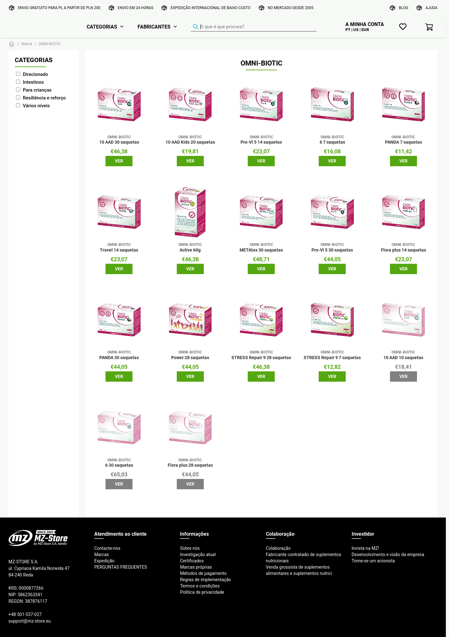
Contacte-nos (107, 548)
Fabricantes (154, 26)
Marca (26, 44)
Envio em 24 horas (135, 8)
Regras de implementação (205, 579)
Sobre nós (190, 548)
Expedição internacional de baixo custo (210, 8)
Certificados (191, 561)
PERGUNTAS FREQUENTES (120, 567)
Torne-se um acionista (373, 561)
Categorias (102, 26)
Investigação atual (198, 554)
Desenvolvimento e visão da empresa (388, 554)
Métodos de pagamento (203, 573)
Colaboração (278, 548)
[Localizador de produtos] (253, 27)
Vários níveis (36, 105)
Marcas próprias (196, 567)
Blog (403, 8)
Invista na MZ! (365, 548)
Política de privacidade (202, 592)
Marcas (101, 554)
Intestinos (33, 82)
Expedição (104, 561)
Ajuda (431, 8)
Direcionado (35, 74)
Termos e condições (199, 586)
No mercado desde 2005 (291, 8)
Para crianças (37, 90)
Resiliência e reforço (44, 97)
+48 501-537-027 (25, 614)
